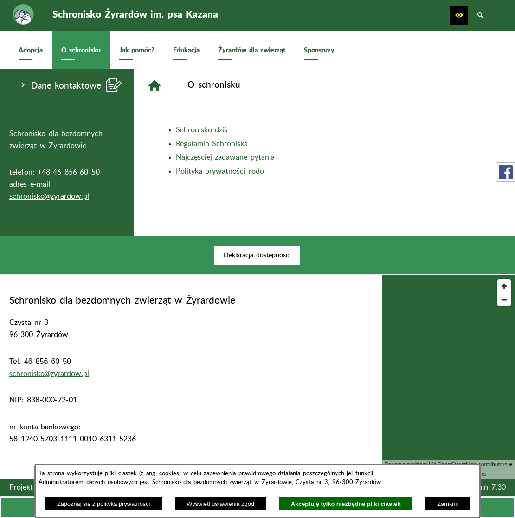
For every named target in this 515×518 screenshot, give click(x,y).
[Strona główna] (154, 86)
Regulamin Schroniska (212, 144)
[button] (459, 15)
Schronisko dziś (202, 130)
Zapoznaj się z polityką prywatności (103, 503)
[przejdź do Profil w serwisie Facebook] (505, 172)
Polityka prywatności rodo (220, 171)
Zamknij (447, 503)
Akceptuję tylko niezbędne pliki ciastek (346, 503)
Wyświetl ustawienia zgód (220, 503)
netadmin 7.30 (481, 487)
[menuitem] (30, 50)
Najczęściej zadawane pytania (225, 157)
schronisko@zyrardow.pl (49, 196)
